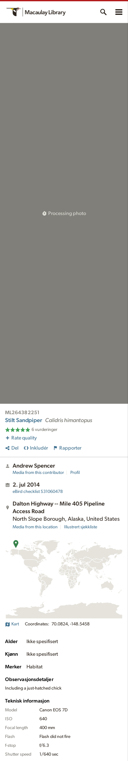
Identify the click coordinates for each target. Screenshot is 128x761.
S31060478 (38, 491)
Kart (12, 624)
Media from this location (35, 527)
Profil (75, 472)
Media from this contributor (38, 472)
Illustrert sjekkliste (80, 527)
